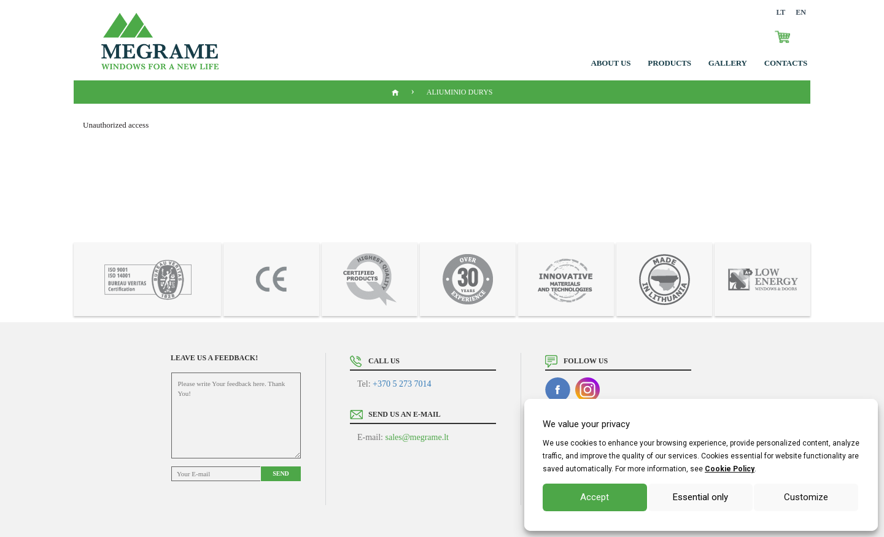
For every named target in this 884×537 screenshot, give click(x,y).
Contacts (785, 63)
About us (611, 63)
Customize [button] (806, 497)
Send (281, 473)
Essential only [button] (700, 497)
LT (780, 12)
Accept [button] (594, 497)
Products (669, 63)
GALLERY (727, 63)
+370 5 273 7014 (402, 383)
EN (801, 12)
